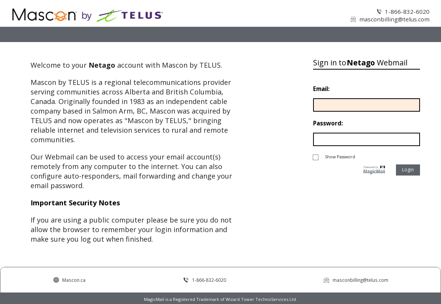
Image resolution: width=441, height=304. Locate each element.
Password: (328, 123)
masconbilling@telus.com (394, 19)
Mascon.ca (74, 280)
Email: (321, 89)
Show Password (334, 156)
